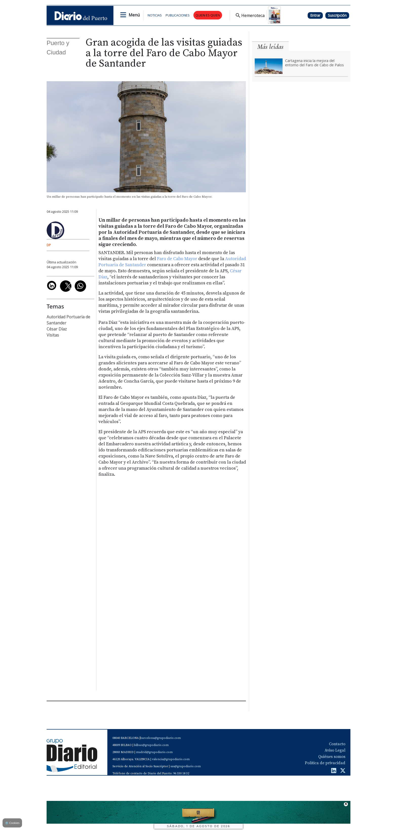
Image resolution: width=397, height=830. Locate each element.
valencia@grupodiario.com (171, 759)
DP (49, 245)
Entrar (315, 15)
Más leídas (270, 47)
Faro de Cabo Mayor (177, 259)
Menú (134, 15)
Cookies (12, 823)
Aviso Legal (335, 750)
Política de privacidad (325, 762)
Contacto (337, 743)
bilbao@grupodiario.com (151, 745)
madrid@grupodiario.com (154, 752)
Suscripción (337, 15)
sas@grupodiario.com (185, 766)
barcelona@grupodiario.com (160, 738)
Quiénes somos (331, 756)
